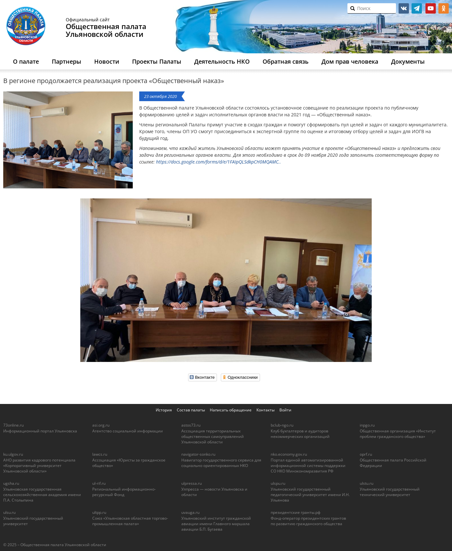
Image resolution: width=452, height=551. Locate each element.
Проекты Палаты (156, 61)
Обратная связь (286, 61)
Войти (285, 410)
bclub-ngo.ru (282, 425)
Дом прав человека (350, 61)
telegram (417, 8)
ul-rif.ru (99, 483)
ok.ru (443, 8)
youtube (430, 8)
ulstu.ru (366, 483)
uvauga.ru (190, 512)
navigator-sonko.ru (198, 454)
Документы (408, 61)
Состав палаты (191, 410)
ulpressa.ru (191, 483)
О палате (26, 61)
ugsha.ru (11, 483)
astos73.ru (190, 425)
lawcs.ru (99, 454)
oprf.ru (366, 454)
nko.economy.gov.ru (289, 454)
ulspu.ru (278, 483)
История (164, 410)
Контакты (265, 410)
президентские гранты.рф (296, 512)
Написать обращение (231, 410)
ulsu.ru (9, 512)
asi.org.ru (100, 425)
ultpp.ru (99, 512)
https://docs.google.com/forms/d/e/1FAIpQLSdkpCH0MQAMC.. (218, 162)
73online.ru (13, 425)
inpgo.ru (367, 425)
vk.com (404, 8)
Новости (106, 61)
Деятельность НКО (222, 61)
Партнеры (66, 61)
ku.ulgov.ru (13, 454)
